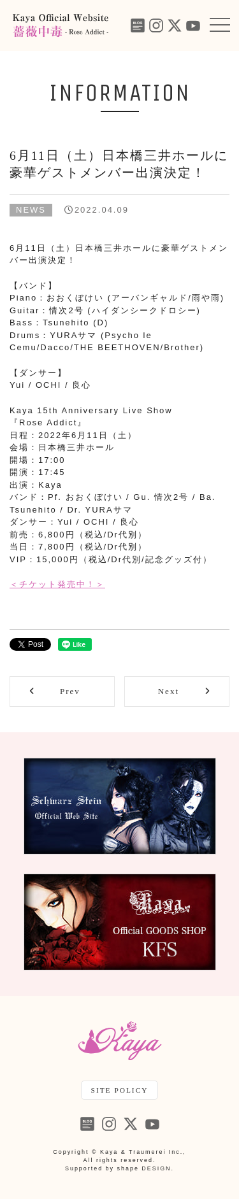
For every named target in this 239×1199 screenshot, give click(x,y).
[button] (220, 25)
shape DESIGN (144, 1168)
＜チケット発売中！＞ (57, 584)
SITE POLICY (119, 1090)
